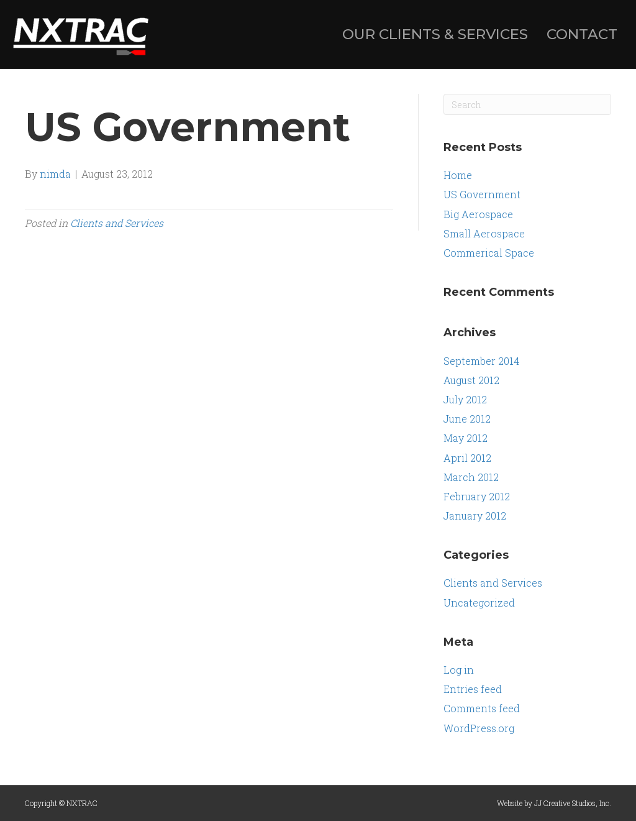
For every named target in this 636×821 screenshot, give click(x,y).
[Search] (527, 104)
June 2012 (467, 418)
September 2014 (481, 360)
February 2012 (476, 496)
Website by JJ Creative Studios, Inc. (554, 803)
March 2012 (471, 477)
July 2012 (465, 399)
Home (457, 174)
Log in (458, 669)
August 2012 (471, 380)
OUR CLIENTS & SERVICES (435, 34)
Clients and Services (116, 222)
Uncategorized (479, 602)
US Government (481, 194)
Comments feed (481, 708)
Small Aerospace (484, 233)
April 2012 (467, 457)
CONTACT (582, 34)
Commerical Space (488, 252)
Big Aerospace (478, 214)
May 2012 (465, 437)
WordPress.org (478, 728)
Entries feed (472, 688)
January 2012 (474, 515)
